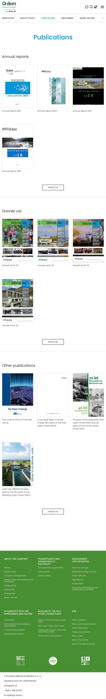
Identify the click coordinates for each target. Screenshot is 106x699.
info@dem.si (10, 685)
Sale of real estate (80, 640)
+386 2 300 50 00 (13, 690)
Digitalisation (78, 579)
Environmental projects (14, 630)
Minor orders (77, 636)
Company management (15, 575)
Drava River (9, 620)
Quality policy (27, 18)
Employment (67, 18)
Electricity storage (80, 567)
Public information (80, 628)
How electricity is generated (50, 567)
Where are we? (87, 18)
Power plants (44, 571)
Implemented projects (14, 634)
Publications (48, 18)
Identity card (10, 571)
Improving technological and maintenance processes (85, 588)
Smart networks (79, 575)
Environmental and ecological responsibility (17, 625)
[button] (95, 6)
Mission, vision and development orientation (18, 580)
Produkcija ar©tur (13, 695)
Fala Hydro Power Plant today (51, 626)
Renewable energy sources (84, 571)
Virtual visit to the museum (50, 635)
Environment (77, 583)
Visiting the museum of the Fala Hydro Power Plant (52, 631)
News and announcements (84, 624)
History (7, 567)
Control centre (44, 575)
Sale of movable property (83, 644)
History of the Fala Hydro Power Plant (52, 621)
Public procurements (81, 632)
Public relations (79, 620)
